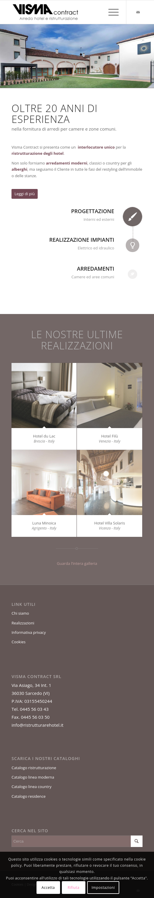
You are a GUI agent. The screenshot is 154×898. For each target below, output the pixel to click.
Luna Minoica (44, 523)
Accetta (48, 887)
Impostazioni (103, 887)
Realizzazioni (22, 623)
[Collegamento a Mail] (138, 12)
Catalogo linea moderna (32, 777)
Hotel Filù (109, 436)
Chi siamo (20, 613)
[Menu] (110, 12)
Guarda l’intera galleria (77, 563)
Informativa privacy (28, 632)
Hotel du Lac (44, 436)
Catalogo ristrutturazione (33, 767)
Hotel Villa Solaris (109, 523)
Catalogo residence (28, 796)
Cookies (18, 641)
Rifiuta (74, 887)
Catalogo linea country (31, 786)
